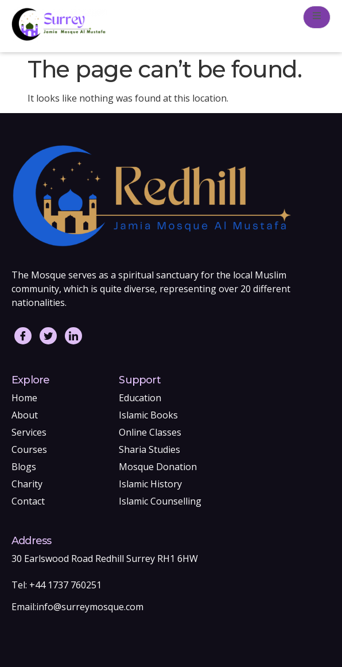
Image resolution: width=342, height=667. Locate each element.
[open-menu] (317, 17)
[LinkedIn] (73, 335)
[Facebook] (23, 335)
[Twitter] (48, 335)
